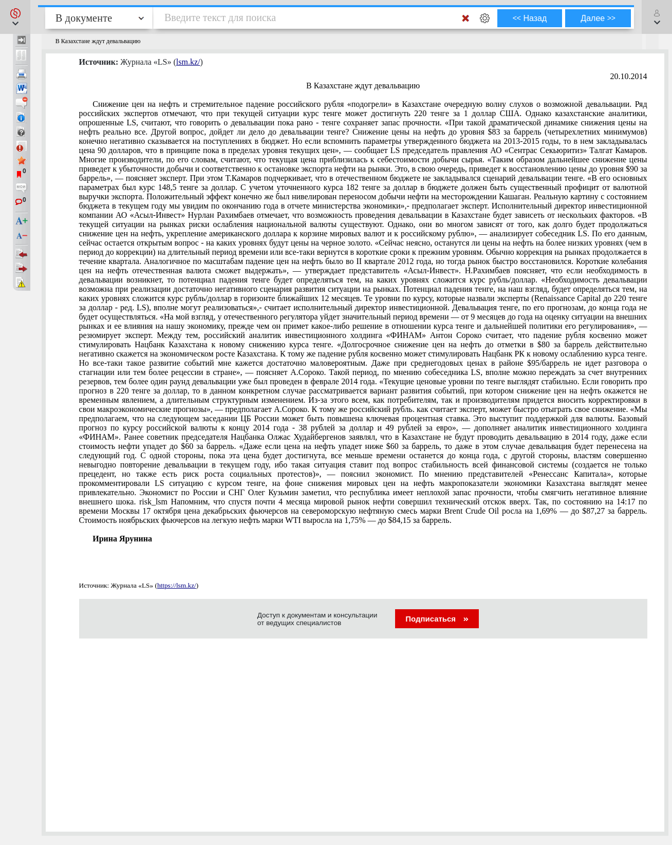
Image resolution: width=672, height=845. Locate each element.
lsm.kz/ (188, 62)
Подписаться (437, 618)
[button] (15, 17)
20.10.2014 (628, 76)
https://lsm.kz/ (176, 585)
